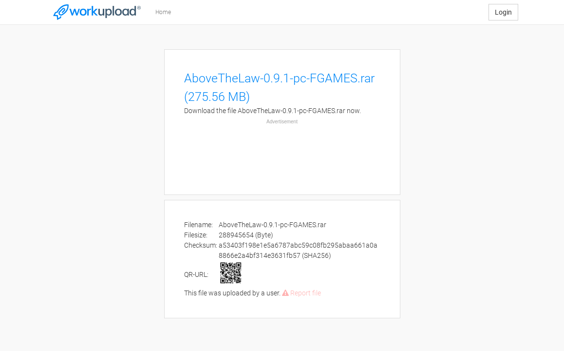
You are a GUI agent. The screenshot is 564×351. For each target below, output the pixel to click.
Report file (301, 293)
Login (503, 12)
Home (163, 12)
